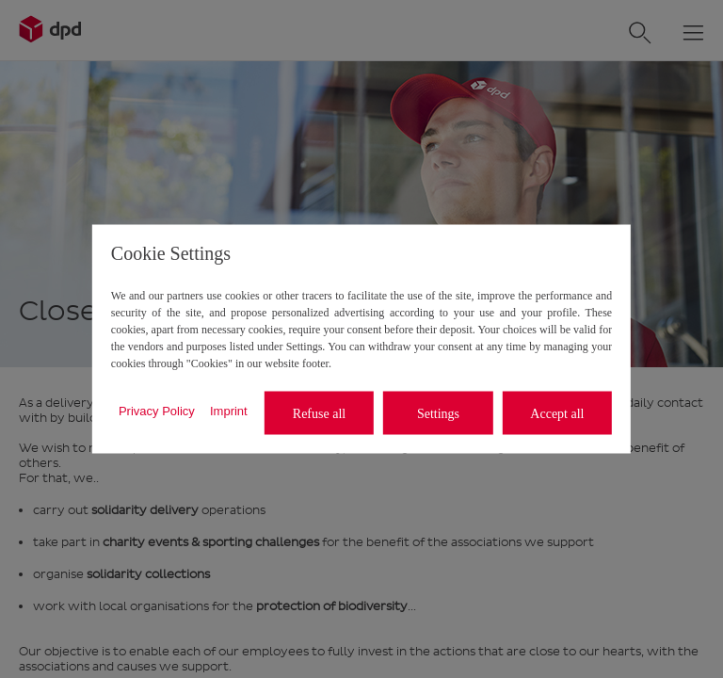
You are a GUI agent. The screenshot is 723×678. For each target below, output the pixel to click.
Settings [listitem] (438, 413)
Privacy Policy (157, 410)
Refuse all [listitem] (319, 413)
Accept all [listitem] (557, 413)
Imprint (229, 410)
